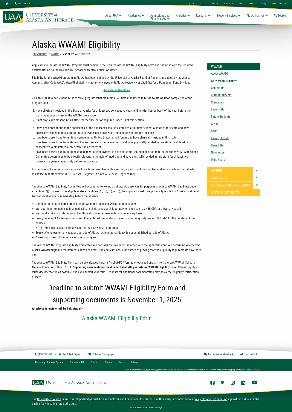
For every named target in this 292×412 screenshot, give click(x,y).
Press (122, 362)
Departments (40, 54)
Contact (95, 362)
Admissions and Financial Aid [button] (159, 17)
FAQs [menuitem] (214, 131)
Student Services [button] (227, 15)
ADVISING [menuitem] (217, 170)
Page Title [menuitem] (217, 145)
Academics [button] (134, 15)
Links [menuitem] (277, 3)
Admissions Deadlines (116, 90)
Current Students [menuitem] (221, 95)
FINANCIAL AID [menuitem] (220, 178)
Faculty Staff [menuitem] (218, 109)
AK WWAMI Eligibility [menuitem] (224, 81)
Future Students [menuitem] (220, 116)
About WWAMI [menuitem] (219, 73)
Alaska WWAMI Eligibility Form (117, 318)
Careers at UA (77, 362)
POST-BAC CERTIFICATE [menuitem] (225, 192)
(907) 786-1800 (23, 3)
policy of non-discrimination (210, 399)
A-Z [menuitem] (201, 3)
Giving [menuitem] (214, 124)
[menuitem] (214, 3)
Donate (108, 362)
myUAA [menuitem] (190, 3)
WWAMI (55, 54)
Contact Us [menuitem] (217, 88)
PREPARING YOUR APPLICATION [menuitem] (230, 185)
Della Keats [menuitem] (218, 160)
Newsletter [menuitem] (217, 152)
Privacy (134, 362)
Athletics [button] (181, 15)
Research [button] (201, 15)
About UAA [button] (111, 15)
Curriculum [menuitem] (217, 102)
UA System (49, 362)
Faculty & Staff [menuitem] (220, 138)
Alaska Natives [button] (256, 15)
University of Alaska (49, 399)
